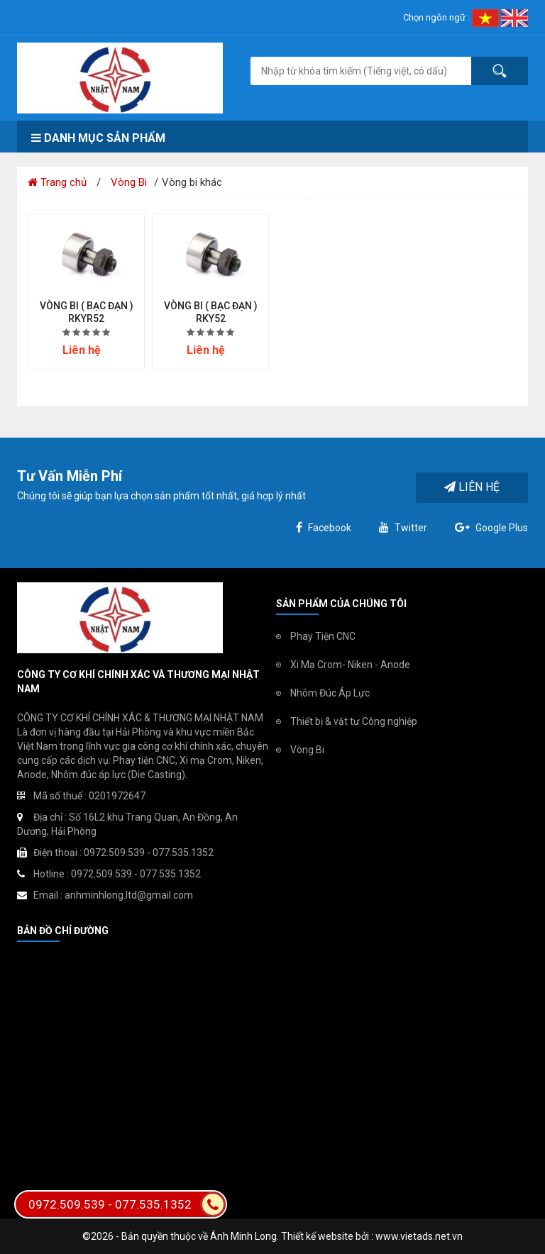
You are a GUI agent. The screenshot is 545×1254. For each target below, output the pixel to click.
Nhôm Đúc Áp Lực (330, 693)
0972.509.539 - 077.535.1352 (127, 1204)
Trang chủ (57, 182)
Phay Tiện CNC (323, 636)
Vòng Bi (129, 182)
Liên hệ (472, 487)
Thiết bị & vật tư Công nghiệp (353, 721)
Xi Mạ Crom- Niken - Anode (350, 664)
